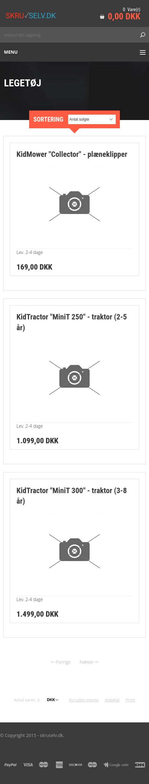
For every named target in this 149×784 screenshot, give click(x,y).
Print (130, 700)
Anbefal (112, 700)
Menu (11, 52)
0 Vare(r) (131, 9)
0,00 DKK (124, 16)
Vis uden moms (83, 700)
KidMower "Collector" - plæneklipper (71, 154)
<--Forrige (61, 662)
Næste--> (89, 662)
